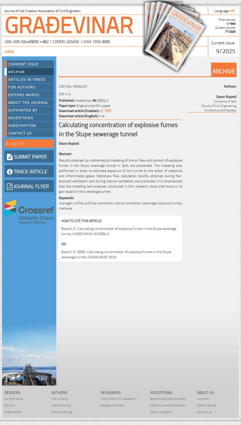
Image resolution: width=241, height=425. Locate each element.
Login (9, 51)
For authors (21, 87)
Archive (16, 71)
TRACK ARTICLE (27, 171)
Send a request (160, 411)
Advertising (21, 117)
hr (232, 10)
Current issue (13, 398)
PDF (108, 110)
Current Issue (23, 64)
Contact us (20, 133)
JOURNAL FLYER (28, 186)
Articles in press (26, 79)
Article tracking (62, 411)
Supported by (23, 110)
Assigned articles (112, 405)
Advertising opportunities (167, 398)
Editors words (24, 94)
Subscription (22, 125)
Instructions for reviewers (119, 398)
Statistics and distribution (168, 405)
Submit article (61, 405)
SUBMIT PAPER (27, 156)
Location (203, 398)
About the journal (28, 102)
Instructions (59, 398)
